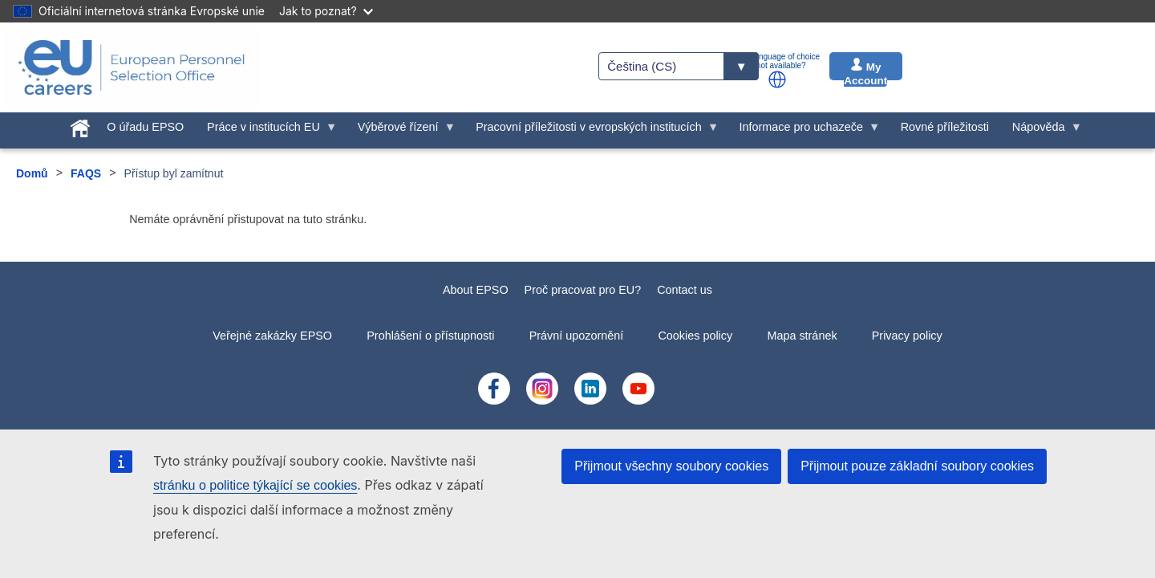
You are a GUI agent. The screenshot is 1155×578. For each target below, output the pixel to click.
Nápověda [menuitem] (1041, 130)
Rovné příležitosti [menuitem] (945, 126)
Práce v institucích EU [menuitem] (267, 130)
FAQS (86, 173)
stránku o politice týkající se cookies (255, 485)
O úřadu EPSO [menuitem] (145, 126)
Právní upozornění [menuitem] (576, 335)
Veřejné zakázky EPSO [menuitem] (272, 335)
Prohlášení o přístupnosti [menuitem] (430, 335)
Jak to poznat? (326, 11)
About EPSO (476, 289)
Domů (32, 173)
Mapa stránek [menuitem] (802, 335)
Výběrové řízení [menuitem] (401, 130)
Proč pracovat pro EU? (583, 289)
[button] (777, 79)
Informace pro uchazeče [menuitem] (803, 130)
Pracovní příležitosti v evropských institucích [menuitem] (591, 130)
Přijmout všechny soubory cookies (671, 466)
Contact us (684, 289)
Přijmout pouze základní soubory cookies (917, 466)
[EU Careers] (131, 67)
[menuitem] (79, 125)
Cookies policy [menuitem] (695, 335)
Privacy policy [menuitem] (907, 335)
